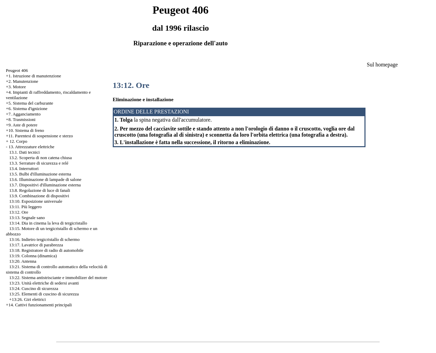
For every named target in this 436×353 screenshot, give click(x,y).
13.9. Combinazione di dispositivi (39, 195)
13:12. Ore (18, 212)
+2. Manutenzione (22, 81)
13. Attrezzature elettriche (31, 146)
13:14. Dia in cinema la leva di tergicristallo (48, 223)
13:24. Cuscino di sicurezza (33, 288)
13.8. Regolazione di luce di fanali (39, 190)
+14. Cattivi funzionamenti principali (39, 304)
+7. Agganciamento (23, 114)
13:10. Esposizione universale (35, 201)
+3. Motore (16, 86)
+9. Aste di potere (21, 124)
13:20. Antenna (22, 261)
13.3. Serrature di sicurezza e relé (38, 163)
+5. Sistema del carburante (29, 103)
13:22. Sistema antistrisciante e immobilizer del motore (58, 277)
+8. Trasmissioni (20, 119)
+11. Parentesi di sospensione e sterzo (39, 135)
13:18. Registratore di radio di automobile (46, 250)
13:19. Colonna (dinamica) (33, 255)
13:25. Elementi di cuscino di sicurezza (44, 293)
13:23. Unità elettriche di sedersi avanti (44, 283)
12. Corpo (18, 141)
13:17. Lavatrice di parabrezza (36, 244)
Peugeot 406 (17, 70)
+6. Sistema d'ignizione (26, 108)
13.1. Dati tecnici (24, 152)
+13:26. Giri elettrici (27, 299)
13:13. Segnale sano (27, 217)
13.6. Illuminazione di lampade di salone (45, 179)
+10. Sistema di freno (25, 130)
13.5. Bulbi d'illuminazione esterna (40, 173)
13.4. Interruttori (23, 168)
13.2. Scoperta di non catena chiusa (40, 157)
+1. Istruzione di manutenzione (33, 75)
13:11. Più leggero (25, 206)
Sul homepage (382, 64)
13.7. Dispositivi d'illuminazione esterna (45, 184)
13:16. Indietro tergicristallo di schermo (44, 239)
